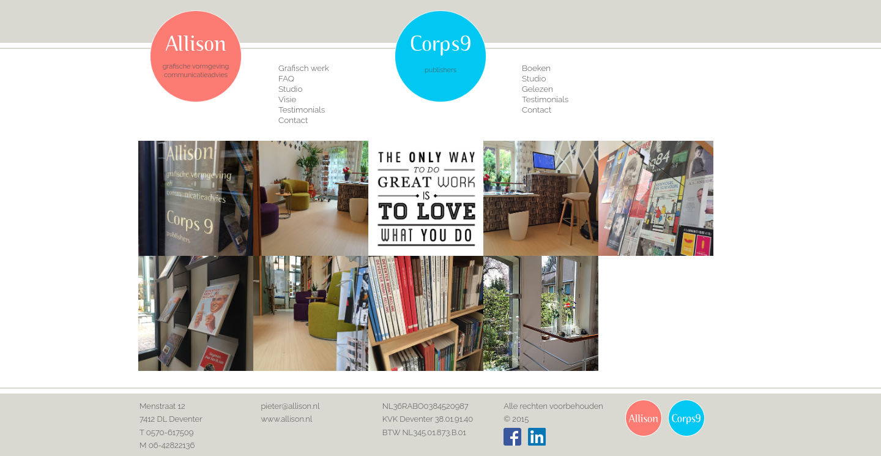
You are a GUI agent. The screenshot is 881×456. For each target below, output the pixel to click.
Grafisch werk (303, 68)
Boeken (536, 68)
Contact (293, 120)
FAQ (286, 78)
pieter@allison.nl (290, 406)
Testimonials (301, 109)
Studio (290, 89)
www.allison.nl (286, 419)
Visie (287, 99)
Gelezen (537, 89)
